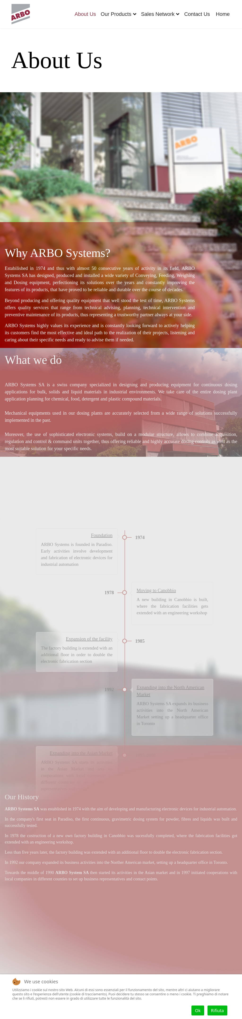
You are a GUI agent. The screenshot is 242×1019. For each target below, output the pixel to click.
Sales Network (158, 14)
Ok (198, 1010)
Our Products (116, 14)
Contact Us (197, 14)
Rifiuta (217, 1010)
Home (223, 14)
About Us (85, 14)
